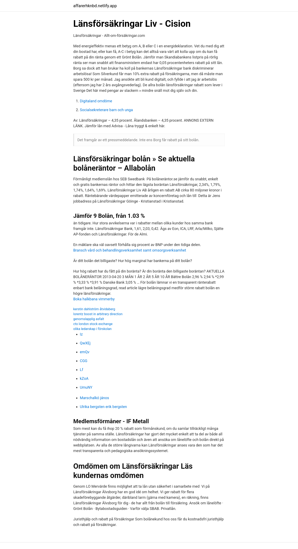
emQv (84, 352)
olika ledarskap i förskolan (92, 329)
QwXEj (85, 343)
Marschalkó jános (94, 398)
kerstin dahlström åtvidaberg (94, 309)
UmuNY (86, 387)
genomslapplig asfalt (88, 319)
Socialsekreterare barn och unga (106, 110)
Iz (81, 334)
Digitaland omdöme (96, 101)
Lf (81, 369)
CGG (83, 361)
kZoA (84, 378)
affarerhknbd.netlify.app (95, 6)
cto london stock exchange (93, 324)
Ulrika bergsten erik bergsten (103, 406)
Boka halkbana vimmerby (94, 299)
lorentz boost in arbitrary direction (97, 314)
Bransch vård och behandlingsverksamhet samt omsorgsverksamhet (129, 250)
